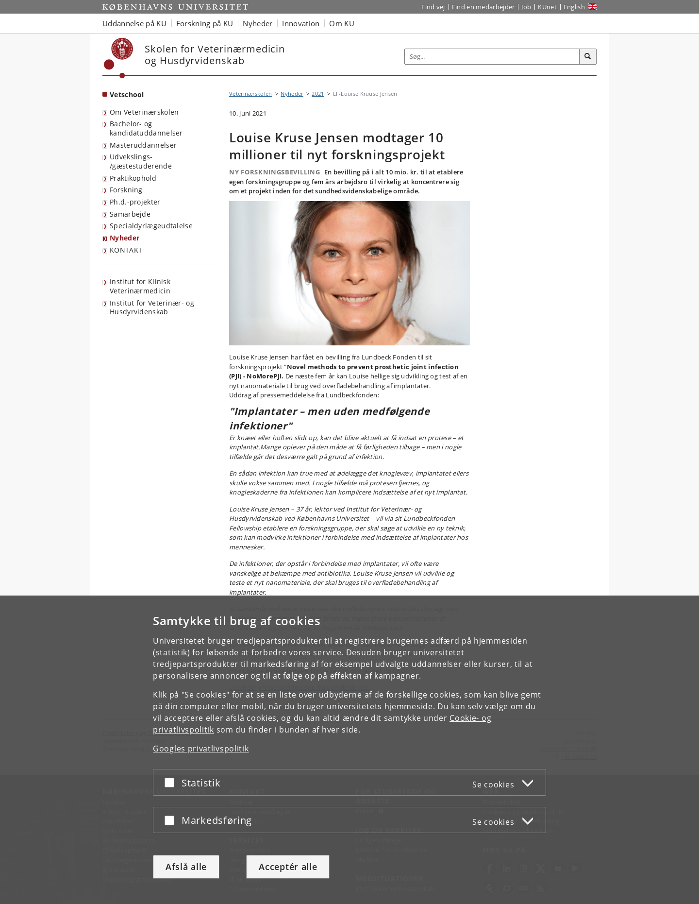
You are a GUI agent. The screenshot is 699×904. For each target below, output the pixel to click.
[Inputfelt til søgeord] (492, 57)
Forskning (126, 189)
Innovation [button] (300, 23)
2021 (318, 93)
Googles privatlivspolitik (201, 748)
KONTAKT (126, 250)
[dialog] (349, 750)
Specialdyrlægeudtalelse (151, 225)
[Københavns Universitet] (118, 58)
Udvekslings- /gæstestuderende (141, 161)
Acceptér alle (288, 866)
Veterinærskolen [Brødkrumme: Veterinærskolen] (250, 93)
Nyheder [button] (257, 23)
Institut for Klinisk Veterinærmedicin (140, 286)
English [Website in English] (574, 6)
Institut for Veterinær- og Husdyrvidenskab (152, 307)
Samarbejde (130, 214)
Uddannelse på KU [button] (134, 23)
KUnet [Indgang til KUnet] (547, 6)
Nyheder (124, 237)
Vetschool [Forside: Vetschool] (127, 94)
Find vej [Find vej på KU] (433, 6)
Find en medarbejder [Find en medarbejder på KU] (483, 6)
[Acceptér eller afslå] (172, 782)
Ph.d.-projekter (135, 201)
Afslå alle (186, 866)
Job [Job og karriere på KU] (526, 6)
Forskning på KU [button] (204, 23)
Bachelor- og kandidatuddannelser (146, 128)
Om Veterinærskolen (144, 112)
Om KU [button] (341, 23)
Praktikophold (133, 178)
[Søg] (588, 57)
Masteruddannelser (143, 145)
